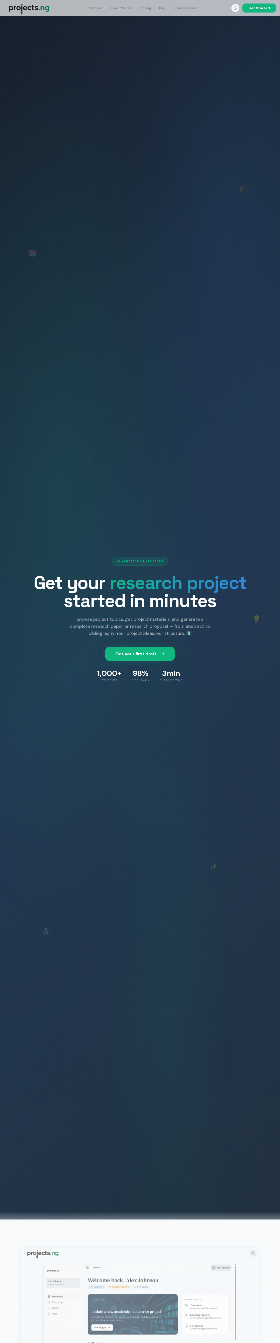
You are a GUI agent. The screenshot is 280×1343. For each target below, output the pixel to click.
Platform (95, 8)
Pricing (145, 8)
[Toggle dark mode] (235, 8)
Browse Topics (185, 8)
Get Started (259, 8)
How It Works (121, 8)
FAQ (162, 8)
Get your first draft (140, 654)
